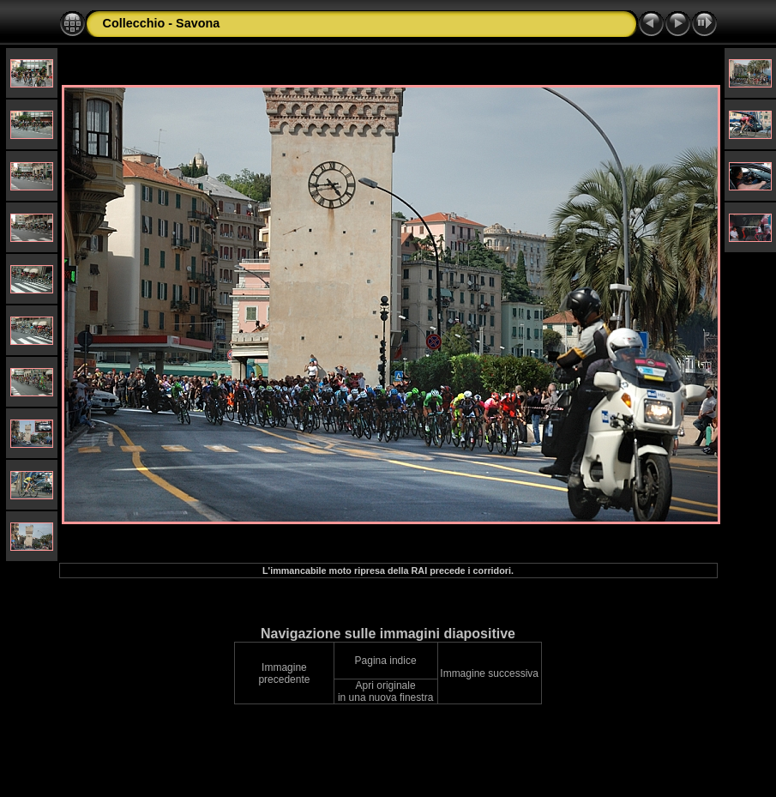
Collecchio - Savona (161, 23)
